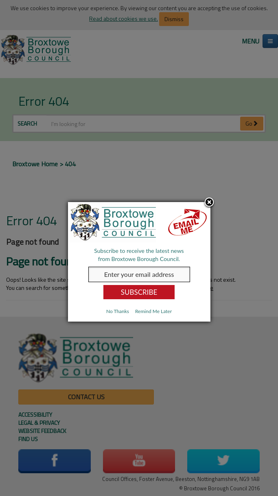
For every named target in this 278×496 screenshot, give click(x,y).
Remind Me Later (153, 311)
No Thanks (117, 311)
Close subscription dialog (209, 203)
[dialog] (139, 262)
